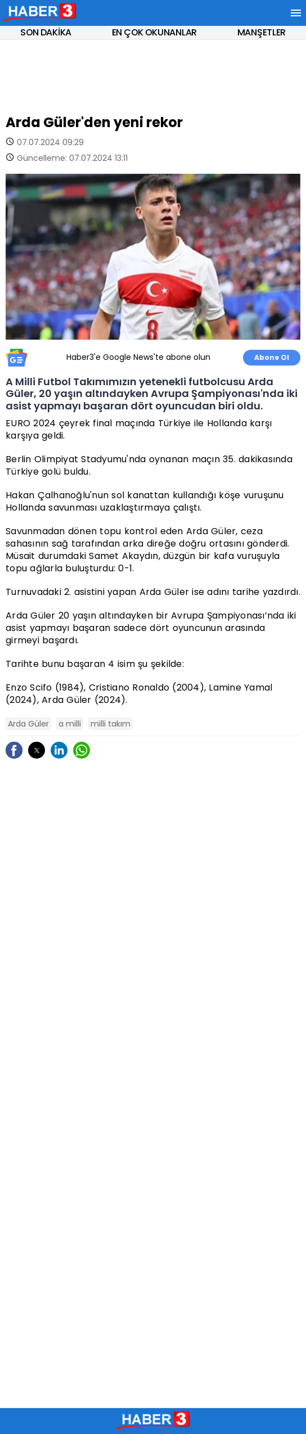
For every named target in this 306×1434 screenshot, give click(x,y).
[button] (36, 750)
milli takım (110, 723)
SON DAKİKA (45, 32)
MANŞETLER (261, 32)
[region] (153, 74)
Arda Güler (28, 723)
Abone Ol (271, 357)
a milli (69, 723)
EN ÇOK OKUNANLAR (154, 32)
